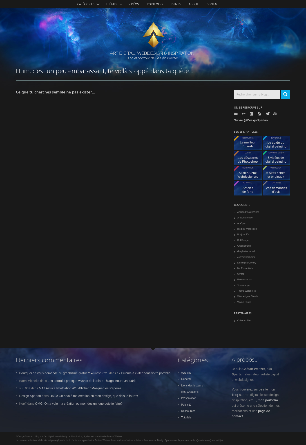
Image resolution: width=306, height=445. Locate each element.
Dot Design (242, 240)
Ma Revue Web (245, 268)
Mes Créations (190, 391)
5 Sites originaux (278, 174)
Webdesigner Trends (247, 296)
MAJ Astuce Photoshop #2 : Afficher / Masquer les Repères (80, 388)
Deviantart (244, 114)
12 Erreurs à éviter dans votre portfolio (143, 373)
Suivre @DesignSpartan (251, 120)
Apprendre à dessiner (248, 212)
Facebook (252, 114)
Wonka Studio (244, 302)
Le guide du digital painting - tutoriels (278, 144)
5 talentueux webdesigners (249, 174)
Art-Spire (241, 223)
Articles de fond (249, 189)
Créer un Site (244, 320)
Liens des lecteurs (192, 385)
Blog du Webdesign (247, 229)
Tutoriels (186, 417)
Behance (236, 114)
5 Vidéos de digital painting (278, 159)
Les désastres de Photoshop (249, 159)
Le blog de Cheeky (246, 262)
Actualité (186, 372)
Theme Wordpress (246, 291)
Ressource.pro (244, 279)
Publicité (186, 404)
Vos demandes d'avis (278, 189)
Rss (260, 114)
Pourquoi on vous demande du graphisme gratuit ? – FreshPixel (63, 373)
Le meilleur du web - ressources (249, 144)
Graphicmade (244, 246)
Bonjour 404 (243, 234)
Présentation (188, 398)
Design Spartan (30, 396)
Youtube (275, 113)
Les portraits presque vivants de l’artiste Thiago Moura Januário (92, 381)
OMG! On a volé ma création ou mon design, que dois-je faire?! (93, 396)
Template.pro (243, 285)
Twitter (268, 113)
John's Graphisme (246, 257)
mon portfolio (268, 400)
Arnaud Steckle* (245, 217)
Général (186, 379)
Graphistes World (246, 251)
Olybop (241, 274)
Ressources (188, 411)
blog (235, 395)
